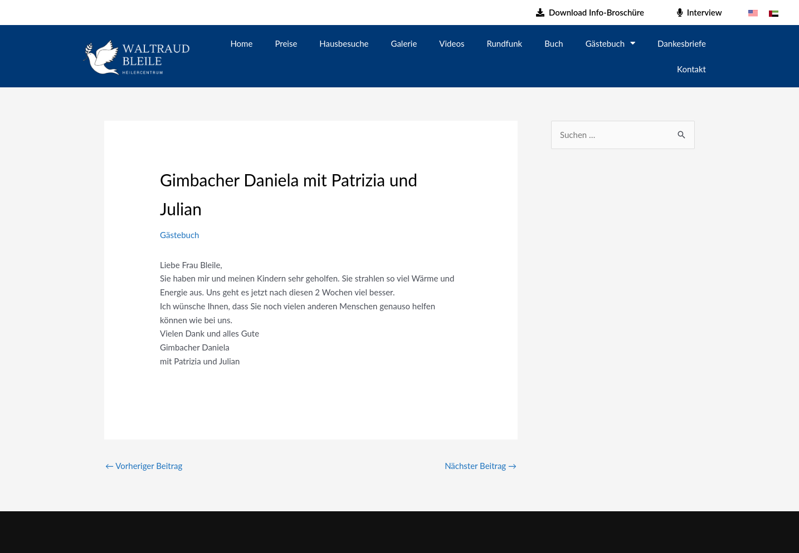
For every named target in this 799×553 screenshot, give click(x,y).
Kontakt (691, 69)
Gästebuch (610, 43)
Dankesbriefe (681, 43)
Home (241, 43)
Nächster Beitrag (481, 466)
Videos (451, 43)
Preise (286, 43)
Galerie (404, 43)
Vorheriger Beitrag (143, 466)
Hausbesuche (343, 43)
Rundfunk (504, 43)
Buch (553, 43)
